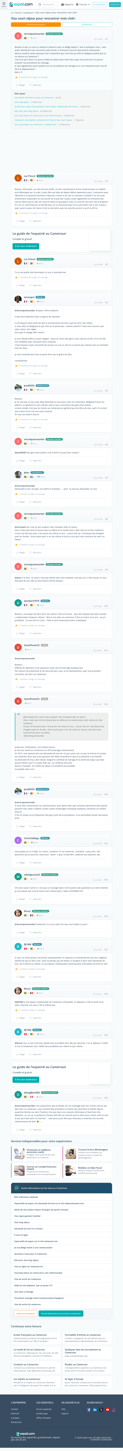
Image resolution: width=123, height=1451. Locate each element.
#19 (106, 1036)
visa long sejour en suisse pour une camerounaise (38, 115)
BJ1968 (27, 946)
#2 (106, 181)
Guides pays (42, 1417)
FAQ (63, 1412)
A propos (15, 1421)
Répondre (35, 85)
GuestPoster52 (32, 647)
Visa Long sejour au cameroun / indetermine (35, 124)
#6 (106, 446)
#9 (106, 571)
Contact (14, 1412)
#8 (106, 520)
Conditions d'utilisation (101, 1443)
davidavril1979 (31, 602)
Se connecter (99, 4)
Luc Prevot (29, 176)
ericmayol (29, 299)
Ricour (27, 913)
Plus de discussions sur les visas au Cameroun (61, 1317)
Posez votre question (26, 1317)
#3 (106, 266)
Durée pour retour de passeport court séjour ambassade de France (46, 106)
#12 (106, 706)
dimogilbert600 (32, 1096)
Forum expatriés (44, 1412)
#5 (106, 392)
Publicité (15, 1417)
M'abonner (87, 24)
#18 (106, 995)
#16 (106, 918)
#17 (106, 951)
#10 (106, 607)
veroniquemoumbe (34, 34)
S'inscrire (115, 4)
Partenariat (16, 1425)
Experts (65, 1417)
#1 (106, 39)
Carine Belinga (31, 840)
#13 (106, 796)
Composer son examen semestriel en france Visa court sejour (43, 120)
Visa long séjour (21, 102)
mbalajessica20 (32, 876)
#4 (106, 304)
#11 (106, 652)
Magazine (67, 4)
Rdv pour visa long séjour (26, 111)
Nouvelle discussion (35, 24)
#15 (106, 881)
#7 (106, 479)
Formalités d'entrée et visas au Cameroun (34, 97)
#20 (106, 1101)
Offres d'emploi (43, 1421)
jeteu (26, 474)
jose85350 (29, 387)
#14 (106, 845)
